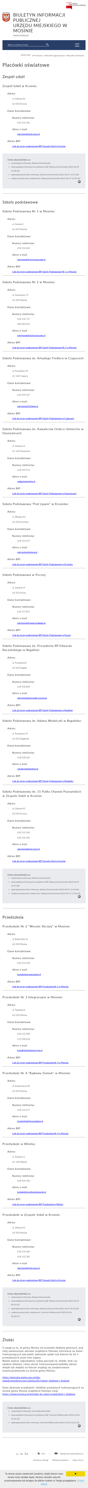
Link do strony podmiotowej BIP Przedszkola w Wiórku (37, 1204)
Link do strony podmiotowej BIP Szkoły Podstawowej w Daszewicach (44, 493)
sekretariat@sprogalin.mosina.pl (32, 698)
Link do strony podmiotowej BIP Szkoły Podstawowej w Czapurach (43, 418)
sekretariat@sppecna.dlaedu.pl (31, 623)
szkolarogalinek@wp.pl (27, 769)
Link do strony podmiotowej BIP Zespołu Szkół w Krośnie (39, 146)
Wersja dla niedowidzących (68, 1453)
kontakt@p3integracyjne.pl (29, 1050)
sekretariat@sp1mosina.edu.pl (31, 259)
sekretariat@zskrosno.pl (28, 134)
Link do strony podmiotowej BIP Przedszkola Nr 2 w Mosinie (40, 986)
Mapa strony (78, 1460)
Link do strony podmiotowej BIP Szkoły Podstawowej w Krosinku (42, 564)
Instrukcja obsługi (40, 1460)
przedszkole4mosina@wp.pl (30, 1121)
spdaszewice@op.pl (26, 481)
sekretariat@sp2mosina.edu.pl (31, 335)
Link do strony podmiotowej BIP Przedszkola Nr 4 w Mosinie (40, 1133)
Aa (17, 1454)
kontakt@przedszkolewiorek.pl (31, 1192)
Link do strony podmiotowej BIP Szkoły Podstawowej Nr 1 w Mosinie (44, 271)
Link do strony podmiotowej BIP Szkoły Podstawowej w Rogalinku (42, 781)
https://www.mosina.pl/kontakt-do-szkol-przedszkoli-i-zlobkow (38, 1394)
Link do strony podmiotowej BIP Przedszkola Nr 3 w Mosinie (40, 1062)
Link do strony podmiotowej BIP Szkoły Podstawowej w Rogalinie (42, 710)
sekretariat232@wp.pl (27, 406)
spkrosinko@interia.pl (27, 552)
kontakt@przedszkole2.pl (29, 974)
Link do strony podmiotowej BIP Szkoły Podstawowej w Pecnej (41, 635)
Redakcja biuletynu (60, 1460)
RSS (41, 1453)
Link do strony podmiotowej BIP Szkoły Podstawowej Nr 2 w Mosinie (44, 347)
